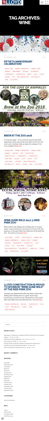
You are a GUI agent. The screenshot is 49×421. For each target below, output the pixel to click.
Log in (6, 410)
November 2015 (8, 386)
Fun (13, 77)
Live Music (18, 161)
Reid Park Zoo (35, 77)
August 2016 (7, 376)
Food (35, 74)
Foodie (42, 74)
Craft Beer (8, 158)
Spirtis (18, 164)
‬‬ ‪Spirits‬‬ (17, 237)
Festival (16, 158)
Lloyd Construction (9, 400)
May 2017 (6, 368)
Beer (21, 153)
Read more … (19, 146)
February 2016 (8, 382)
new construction (23, 77)
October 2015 (8, 388)
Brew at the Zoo (10, 156)
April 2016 (7, 380)
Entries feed (7, 412)
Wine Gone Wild (10, 309)
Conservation (9, 74)
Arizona (25, 71)
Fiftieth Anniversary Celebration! (18, 62)
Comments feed (8, 414)
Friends (7, 77)
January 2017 (7, 372)
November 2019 (8, 365)
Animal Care (9, 68)
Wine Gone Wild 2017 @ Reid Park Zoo (22, 221)
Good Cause (8, 161)
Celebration (34, 71)
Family (29, 74)
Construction (20, 74)
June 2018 (7, 367)
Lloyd (7, 306)
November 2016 (8, 374)
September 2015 (8, 390)
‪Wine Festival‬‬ (14, 251)
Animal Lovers (35, 68)
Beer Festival (30, 153)
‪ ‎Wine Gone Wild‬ (27, 237)
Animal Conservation (22, 68)
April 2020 (7, 363)
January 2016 (7, 384)
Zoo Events (13, 79)
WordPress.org (8, 416)
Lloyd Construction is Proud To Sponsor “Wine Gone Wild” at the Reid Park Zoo (24, 287)
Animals (7, 71)
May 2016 (6, 378)
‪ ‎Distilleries (9, 237)
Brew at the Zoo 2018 (18, 135)
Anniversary (16, 71)
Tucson (24, 164)
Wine (6, 79)
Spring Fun (33, 248)
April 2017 (7, 370)
